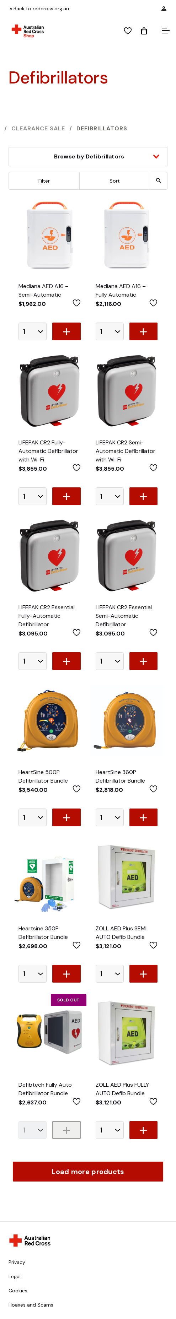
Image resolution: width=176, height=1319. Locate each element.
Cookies (18, 1290)
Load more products (88, 1171)
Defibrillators (101, 128)
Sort (115, 181)
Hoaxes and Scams (31, 1305)
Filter (44, 181)
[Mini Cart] (144, 31)
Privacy (17, 1262)
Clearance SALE (38, 128)
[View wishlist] (128, 31)
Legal (15, 1276)
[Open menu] (164, 31)
